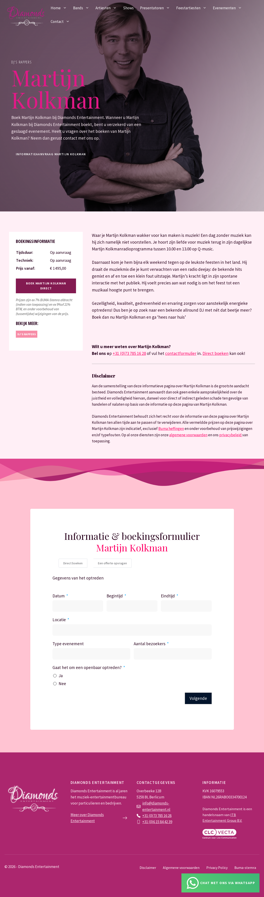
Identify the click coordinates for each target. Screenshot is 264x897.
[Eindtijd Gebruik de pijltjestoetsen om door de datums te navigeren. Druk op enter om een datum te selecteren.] (186, 606)
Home (60, 8)
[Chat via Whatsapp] (220, 882)
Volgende (198, 698)
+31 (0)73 (149, 815)
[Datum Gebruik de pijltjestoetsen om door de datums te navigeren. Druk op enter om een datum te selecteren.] (77, 606)
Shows (128, 7)
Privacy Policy (217, 867)
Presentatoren (156, 8)
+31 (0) (147, 821)
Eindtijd (168, 596)
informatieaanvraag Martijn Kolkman (51, 154)
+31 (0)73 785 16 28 (129, 353)
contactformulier (180, 353)
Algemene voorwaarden (181, 867)
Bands (82, 8)
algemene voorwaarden (188, 434)
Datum (58, 596)
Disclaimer (148, 867)
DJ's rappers (21, 62)
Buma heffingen (171, 428)
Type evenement (68, 643)
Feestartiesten (193, 8)
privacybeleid (230, 434)
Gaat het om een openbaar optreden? (87, 667)
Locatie (59, 619)
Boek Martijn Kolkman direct (46, 285)
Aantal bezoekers (149, 643)
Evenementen (229, 8)
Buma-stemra (245, 867)
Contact (62, 21)
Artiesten (107, 8)
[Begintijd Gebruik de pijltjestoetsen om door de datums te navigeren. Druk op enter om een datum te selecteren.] (132, 606)
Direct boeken (215, 353)
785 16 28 (164, 815)
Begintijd (115, 596)
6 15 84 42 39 (162, 821)
